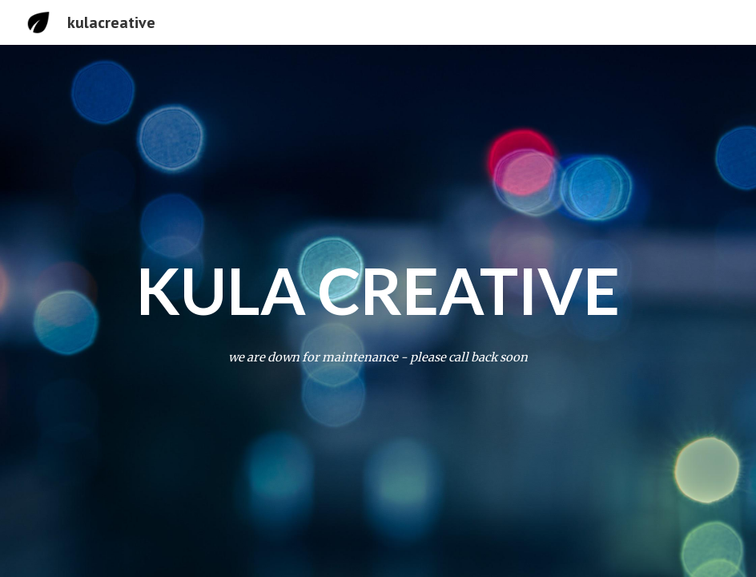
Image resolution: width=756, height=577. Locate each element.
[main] (378, 290)
